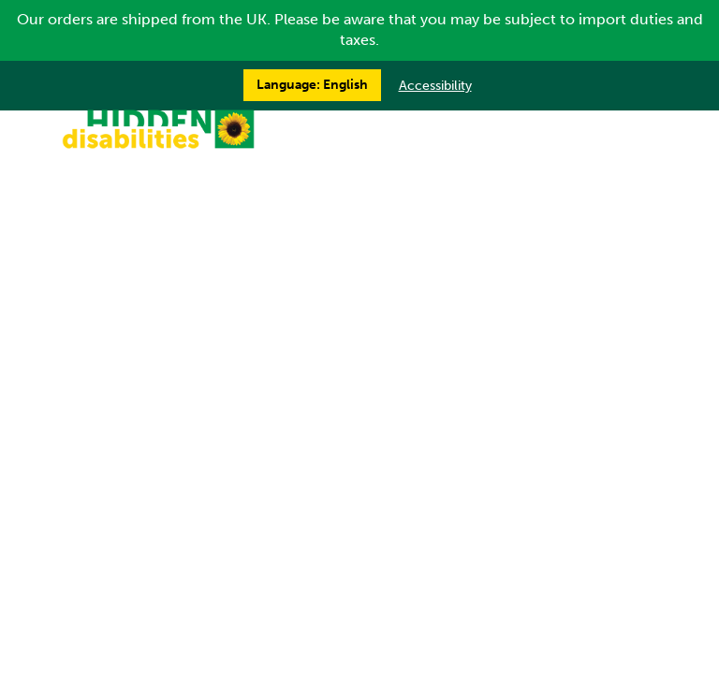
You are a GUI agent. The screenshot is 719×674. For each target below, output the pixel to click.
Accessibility (435, 86)
